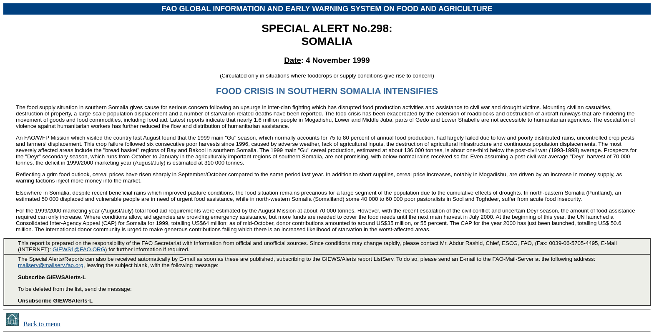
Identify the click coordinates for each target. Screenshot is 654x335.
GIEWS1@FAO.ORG (79, 249)
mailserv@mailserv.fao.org (50, 265)
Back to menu (41, 324)
